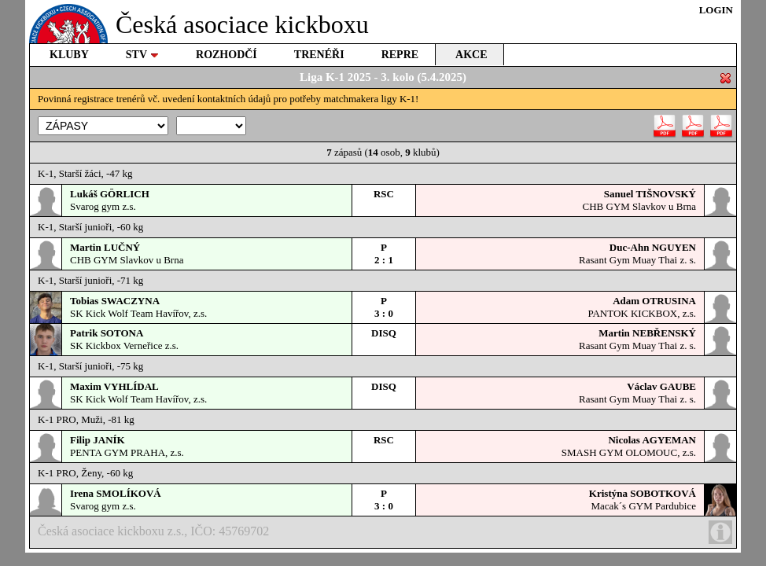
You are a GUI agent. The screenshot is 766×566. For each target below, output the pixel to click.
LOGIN (716, 10)
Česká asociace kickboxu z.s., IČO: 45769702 (385, 532)
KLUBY (69, 55)
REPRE (399, 55)
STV (142, 55)
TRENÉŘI (319, 55)
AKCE (471, 55)
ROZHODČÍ (226, 55)
